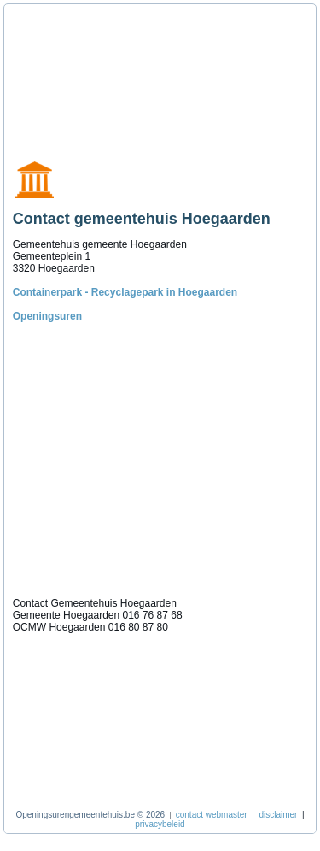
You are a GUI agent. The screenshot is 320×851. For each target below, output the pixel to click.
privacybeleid (159, 824)
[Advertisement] (89, 75)
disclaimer (278, 814)
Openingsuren (47, 316)
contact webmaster (211, 814)
